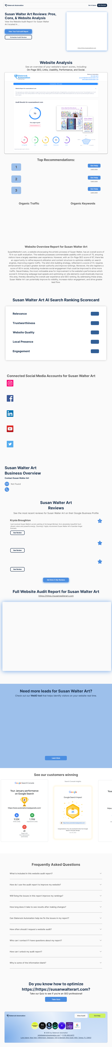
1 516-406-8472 (68, 1035)
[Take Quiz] (56, 999)
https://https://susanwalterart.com (87, 48)
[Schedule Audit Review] (18, 37)
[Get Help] (94, 166)
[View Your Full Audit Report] (18, 31)
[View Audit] (81, 1016)
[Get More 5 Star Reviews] (56, 580)
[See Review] (17, 533)
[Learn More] (56, 758)
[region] (14, 5)
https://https (34, 989)
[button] (17, 550)
